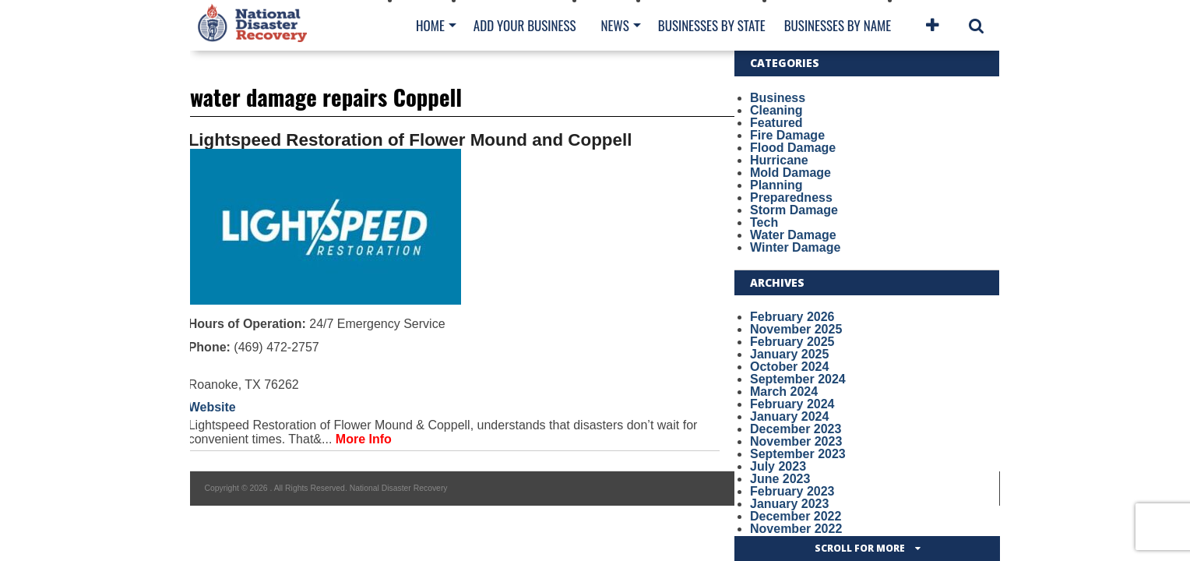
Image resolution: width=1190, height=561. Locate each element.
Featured (776, 122)
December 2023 (795, 429)
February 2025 (792, 341)
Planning (776, 185)
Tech (764, 222)
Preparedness (791, 197)
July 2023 (778, 466)
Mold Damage (790, 172)
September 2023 (798, 453)
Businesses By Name (837, 25)
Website (212, 407)
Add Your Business (525, 25)
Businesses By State (712, 25)
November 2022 (796, 528)
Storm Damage (794, 210)
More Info (364, 439)
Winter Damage (795, 247)
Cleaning (776, 110)
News (614, 25)
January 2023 (789, 503)
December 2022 (795, 516)
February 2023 (792, 491)
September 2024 (798, 379)
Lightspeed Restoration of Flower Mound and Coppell (410, 140)
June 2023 (780, 478)
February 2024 (792, 404)
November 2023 (796, 441)
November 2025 (796, 329)
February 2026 (792, 316)
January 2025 (789, 354)
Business (777, 97)
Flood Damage (793, 147)
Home (430, 25)
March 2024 (784, 391)
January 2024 (789, 416)
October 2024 (789, 366)
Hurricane (779, 160)
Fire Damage (787, 135)
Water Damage (793, 235)
